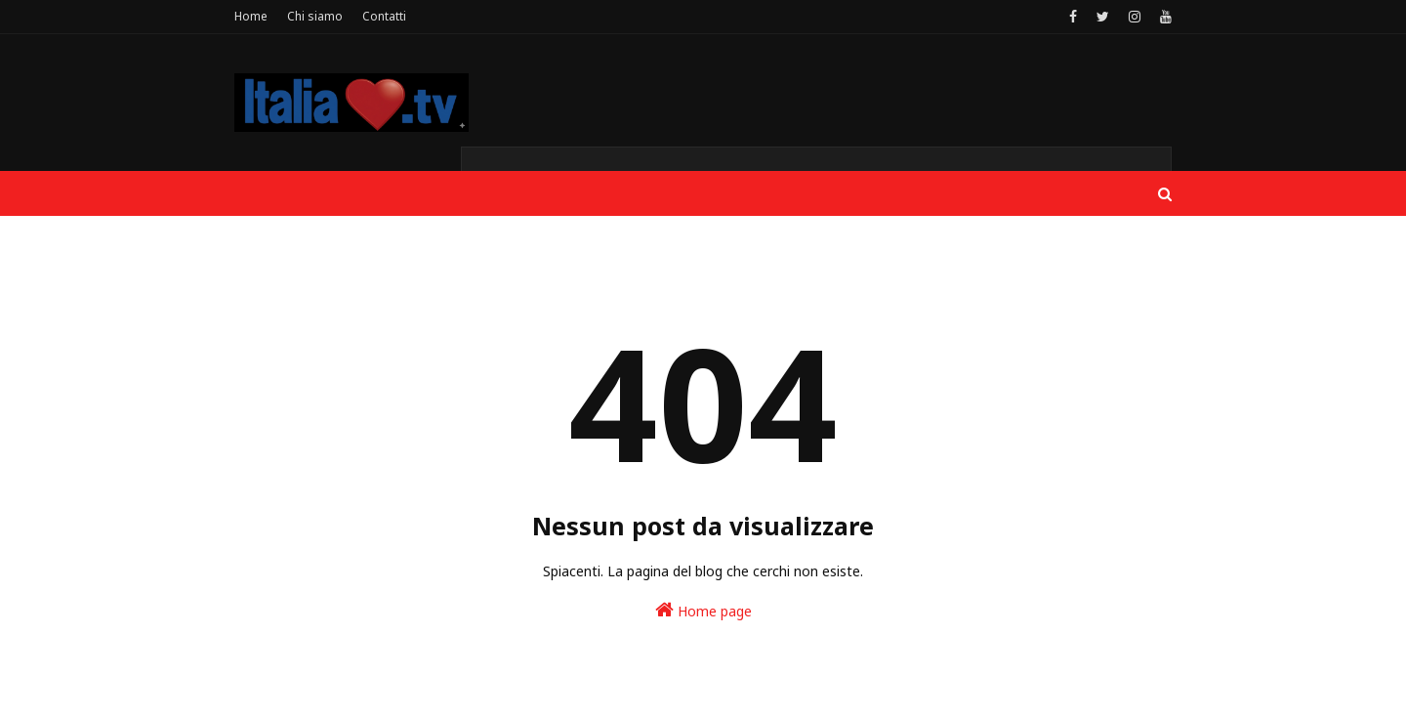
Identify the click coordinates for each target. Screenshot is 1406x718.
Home (251, 16)
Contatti (384, 16)
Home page (703, 610)
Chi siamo (315, 16)
